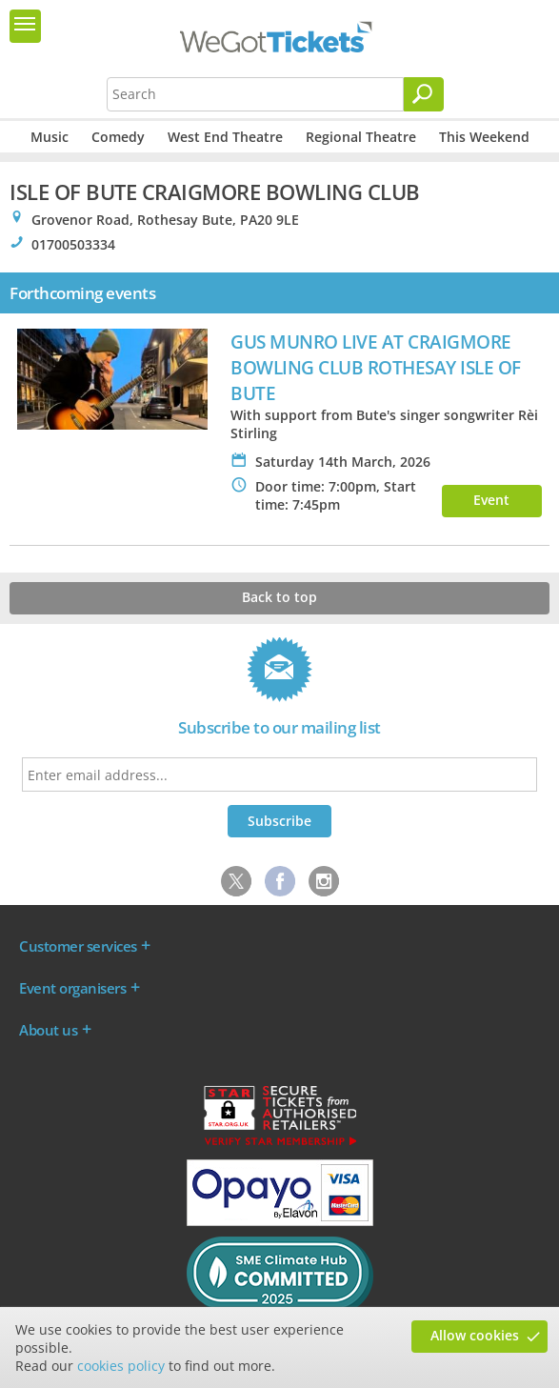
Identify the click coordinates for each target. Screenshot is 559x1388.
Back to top (279, 597)
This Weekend (484, 137)
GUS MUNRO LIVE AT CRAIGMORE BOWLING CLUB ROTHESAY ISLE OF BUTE (375, 367)
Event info (491, 504)
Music (49, 137)
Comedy (118, 137)
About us (48, 1029)
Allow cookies (474, 1335)
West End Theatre (225, 137)
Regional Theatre (361, 137)
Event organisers (72, 987)
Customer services (78, 946)
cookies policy (121, 1366)
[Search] (424, 94)
